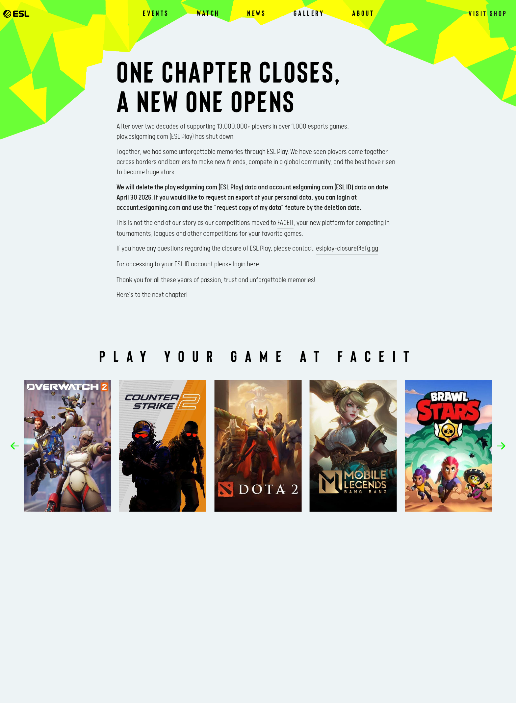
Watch (208, 13)
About (363, 13)
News (256, 13)
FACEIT (285, 223)
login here (246, 264)
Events (156, 13)
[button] (18, 446)
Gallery (309, 13)
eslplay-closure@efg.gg (347, 249)
